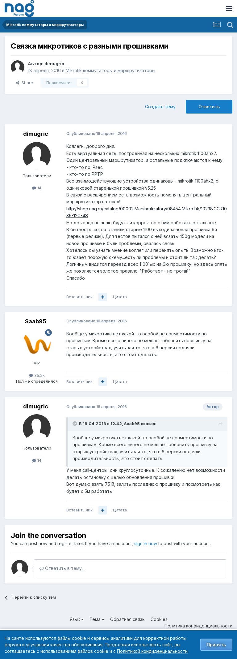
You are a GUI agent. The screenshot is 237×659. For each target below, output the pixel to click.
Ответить (209, 106)
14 (36, 187)
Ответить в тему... (62, 568)
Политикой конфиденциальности (152, 651)
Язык (77, 619)
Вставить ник (79, 296)
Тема (96, 619)
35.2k (37, 375)
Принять (216, 644)
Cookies (159, 619)
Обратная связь (127, 619)
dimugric (54, 63)
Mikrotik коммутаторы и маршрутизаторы (110, 70)
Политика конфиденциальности (198, 625)
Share (24, 82)
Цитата (120, 296)
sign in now (145, 543)
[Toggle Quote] (75, 423)
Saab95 (35, 321)
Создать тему (160, 106)
